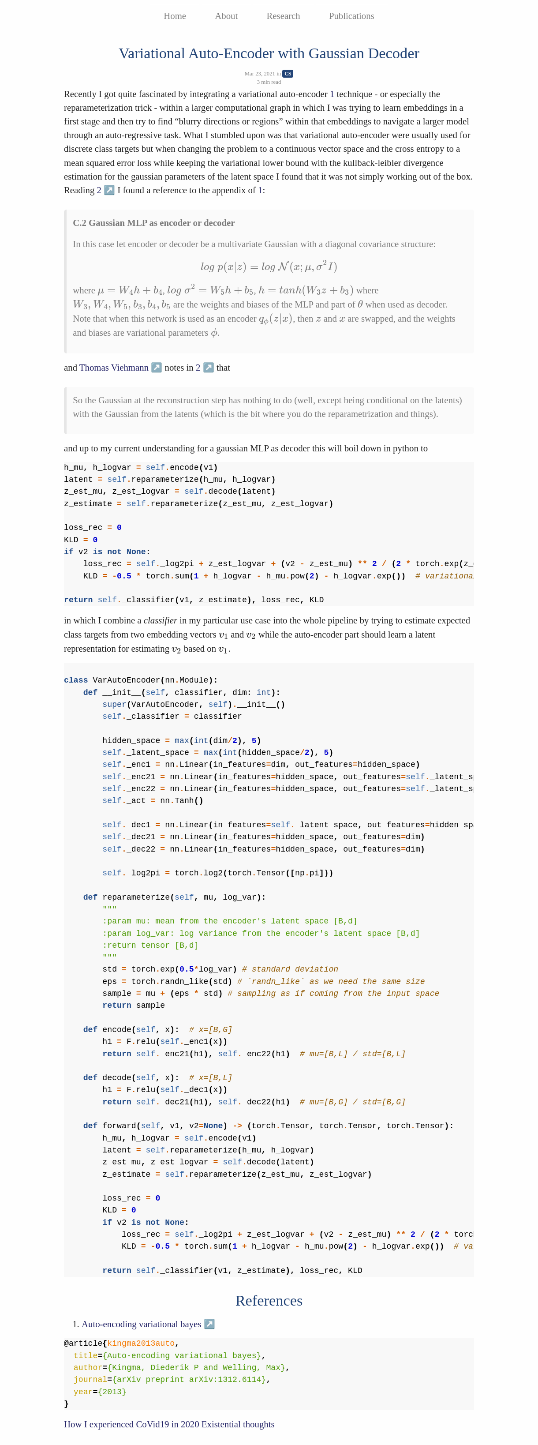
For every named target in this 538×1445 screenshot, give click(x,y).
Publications (351, 16)
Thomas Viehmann (114, 367)
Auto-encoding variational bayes (141, 1324)
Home (175, 16)
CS (287, 74)
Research (283, 16)
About (226, 16)
